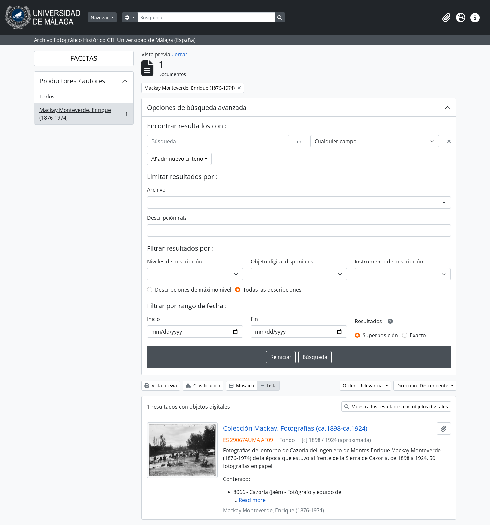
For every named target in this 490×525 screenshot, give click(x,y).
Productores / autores (72, 80)
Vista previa (160, 385)
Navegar (100, 17)
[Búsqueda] (206, 17)
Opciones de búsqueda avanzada (196, 107)
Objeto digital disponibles (282, 261)
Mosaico (241, 385)
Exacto (418, 335)
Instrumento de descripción (389, 261)
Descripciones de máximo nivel (193, 289)
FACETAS (83, 58)
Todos (47, 96)
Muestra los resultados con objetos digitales (396, 406)
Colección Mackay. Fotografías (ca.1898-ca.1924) (295, 428)
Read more (252, 499)
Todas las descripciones (272, 289)
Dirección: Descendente (423, 385)
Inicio (153, 318)
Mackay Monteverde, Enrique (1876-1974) (83, 113)
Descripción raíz (167, 217)
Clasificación (203, 385)
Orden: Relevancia (363, 385)
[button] (446, 17)
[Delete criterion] (449, 141)
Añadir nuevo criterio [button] (177, 158)
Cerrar (179, 54)
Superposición (380, 335)
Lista (268, 385)
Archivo (156, 189)
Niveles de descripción (174, 261)
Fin (254, 318)
